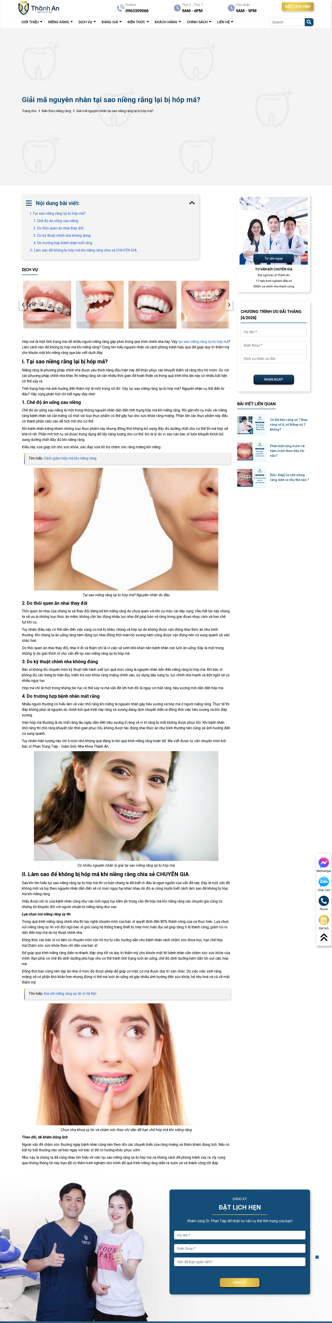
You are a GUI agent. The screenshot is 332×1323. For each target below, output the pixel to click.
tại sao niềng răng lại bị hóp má (203, 341)
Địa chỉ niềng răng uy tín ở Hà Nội (70, 993)
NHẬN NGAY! (273, 379)
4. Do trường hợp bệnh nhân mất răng (62, 243)
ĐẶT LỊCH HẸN (297, 6)
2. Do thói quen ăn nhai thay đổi (58, 228)
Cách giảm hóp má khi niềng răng (70, 458)
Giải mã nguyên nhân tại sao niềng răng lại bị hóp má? (115, 111)
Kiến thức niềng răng (56, 111)
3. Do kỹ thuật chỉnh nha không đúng (62, 235)
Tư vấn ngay (274, 258)
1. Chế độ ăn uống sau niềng (55, 221)
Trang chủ (29, 111)
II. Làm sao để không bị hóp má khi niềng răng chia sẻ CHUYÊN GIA (83, 250)
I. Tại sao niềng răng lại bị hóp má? (58, 213)
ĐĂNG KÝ (239, 1282)
